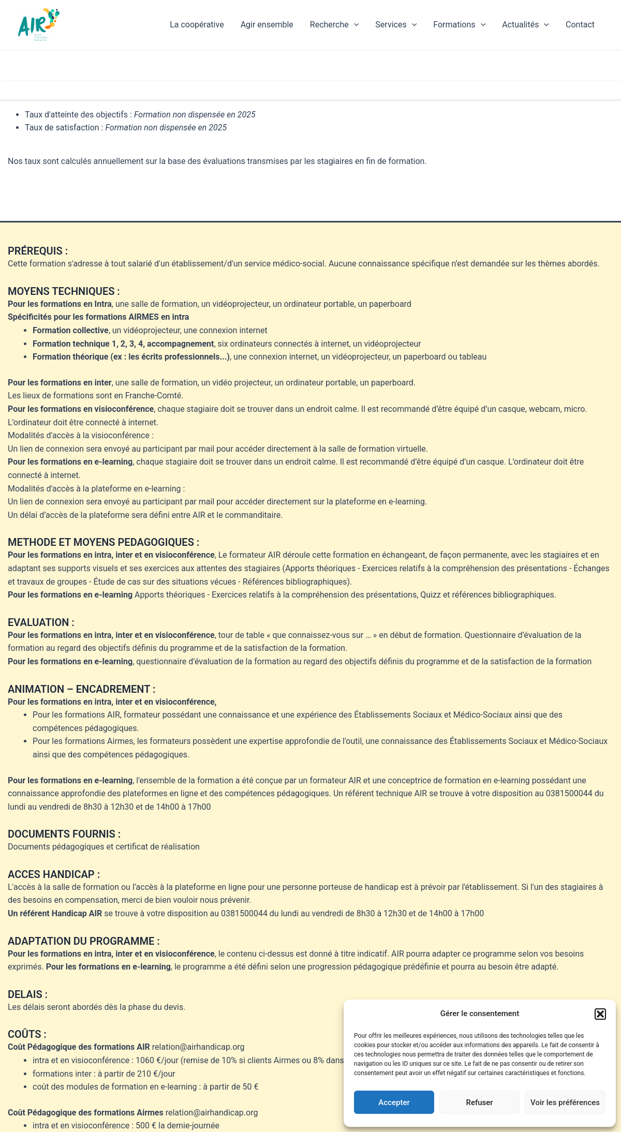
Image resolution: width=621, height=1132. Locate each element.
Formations (459, 25)
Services (396, 25)
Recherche (334, 25)
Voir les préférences (565, 1102)
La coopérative (197, 24)
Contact (580, 24)
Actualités (525, 25)
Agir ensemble (267, 24)
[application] (354, 25)
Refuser (479, 1102)
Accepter (393, 1102)
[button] (600, 1014)
